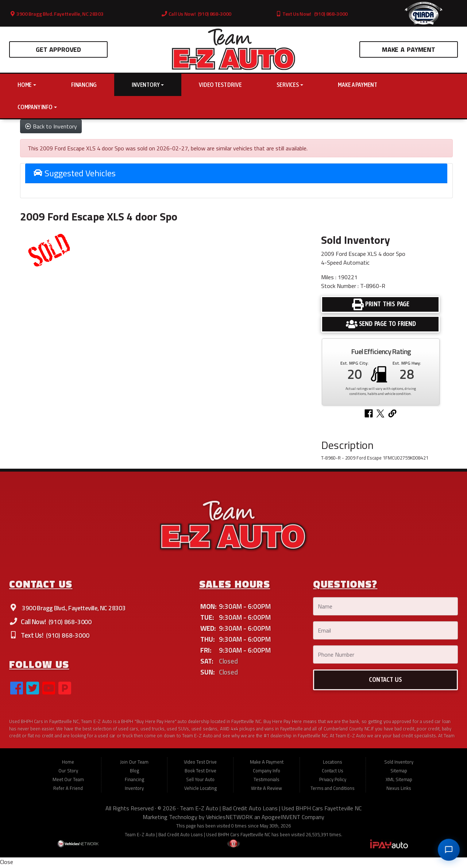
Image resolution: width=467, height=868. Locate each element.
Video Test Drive (220, 84)
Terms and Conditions (332, 790)
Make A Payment (408, 49)
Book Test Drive (200, 772)
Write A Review (266, 790)
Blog (134, 772)
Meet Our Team (68, 781)
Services (290, 84)
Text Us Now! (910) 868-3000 (312, 14)
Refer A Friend (68, 790)
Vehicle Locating (200, 790)
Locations (332, 763)
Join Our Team (134, 763)
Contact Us (332, 772)
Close (6, 863)
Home (27, 84)
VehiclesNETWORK (229, 818)
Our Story (68, 772)
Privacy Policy (332, 781)
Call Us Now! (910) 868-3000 (196, 14)
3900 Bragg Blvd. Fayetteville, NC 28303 (57, 14)
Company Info (37, 107)
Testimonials (266, 781)
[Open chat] (448, 849)
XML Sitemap (399, 781)
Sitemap (398, 772)
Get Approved (58, 49)
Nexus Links (398, 790)
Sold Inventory (398, 763)
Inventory (148, 84)
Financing (84, 84)
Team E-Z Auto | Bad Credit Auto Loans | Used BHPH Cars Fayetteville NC (271, 810)
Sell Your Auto (200, 781)
